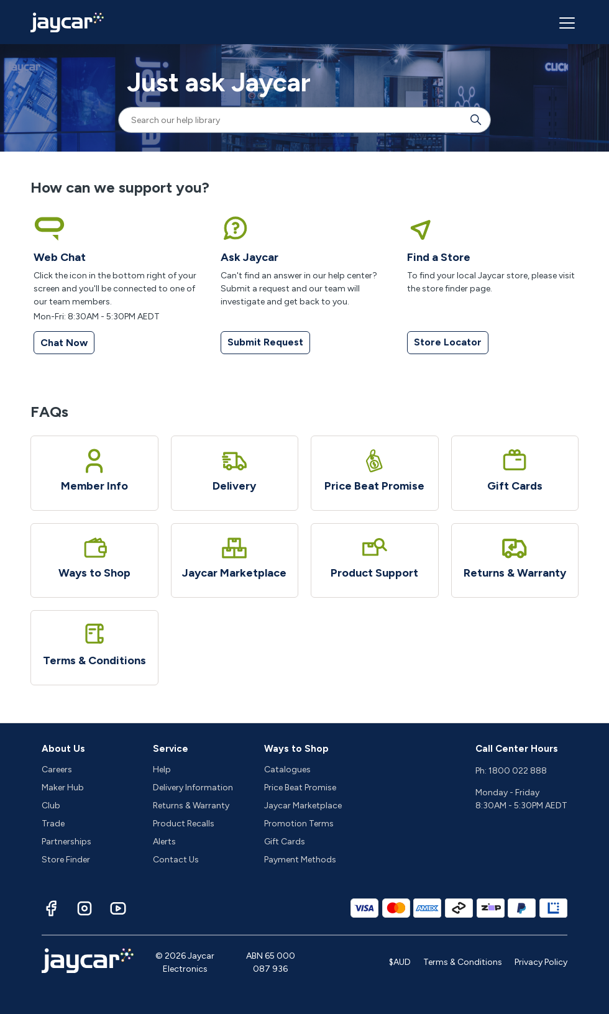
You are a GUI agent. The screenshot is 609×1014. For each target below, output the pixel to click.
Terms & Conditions (462, 962)
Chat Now (64, 343)
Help (162, 769)
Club (51, 805)
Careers (57, 769)
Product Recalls (183, 823)
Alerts (164, 841)
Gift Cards (284, 841)
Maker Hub (63, 787)
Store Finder (66, 859)
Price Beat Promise (300, 787)
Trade (53, 823)
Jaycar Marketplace (303, 805)
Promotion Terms (299, 823)
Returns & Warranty (191, 805)
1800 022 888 (517, 770)
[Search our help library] (292, 119)
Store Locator (448, 342)
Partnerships (66, 841)
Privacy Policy (541, 962)
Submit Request (265, 342)
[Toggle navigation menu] (565, 22)
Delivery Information (193, 787)
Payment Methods (300, 859)
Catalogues (287, 769)
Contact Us (176, 859)
